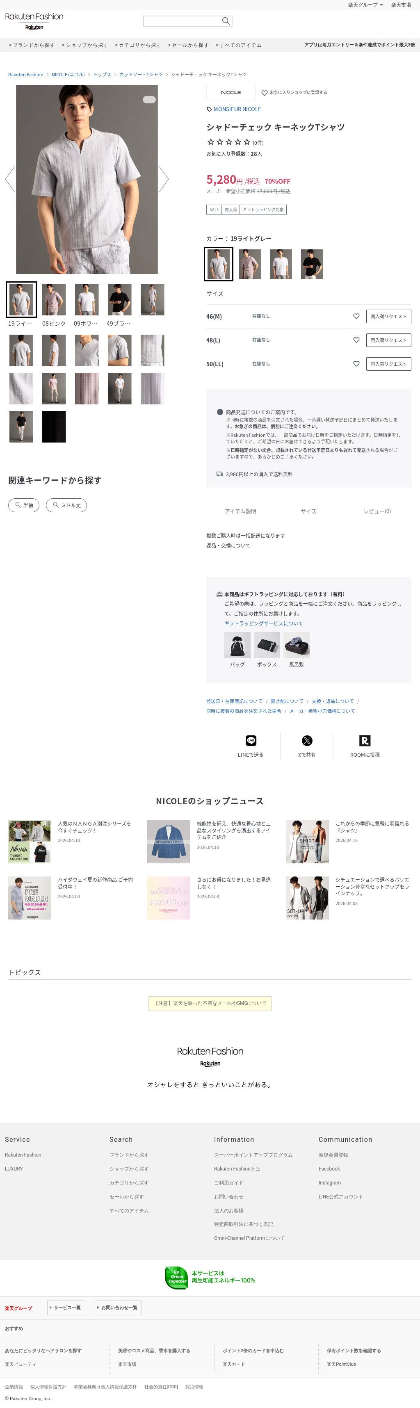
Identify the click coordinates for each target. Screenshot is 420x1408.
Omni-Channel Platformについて (249, 1238)
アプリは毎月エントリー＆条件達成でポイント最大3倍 (359, 45)
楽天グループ (363, 5)
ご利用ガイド (229, 1183)
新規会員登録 (333, 1155)
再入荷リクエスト (389, 316)
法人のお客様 (229, 1211)
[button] (10, 179)
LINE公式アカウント (341, 1197)
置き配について (287, 701)
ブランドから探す (129, 1155)
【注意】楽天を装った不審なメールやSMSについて (210, 1003)
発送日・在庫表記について (234, 701)
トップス (102, 74)
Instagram (330, 1183)
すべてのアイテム (129, 1211)
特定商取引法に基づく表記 (243, 1224)
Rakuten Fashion (68, 21)
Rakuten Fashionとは (237, 1169)
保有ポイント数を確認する (354, 1350)
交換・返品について (333, 701)
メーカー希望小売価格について (322, 710)
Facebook (329, 1169)
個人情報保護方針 (48, 1387)
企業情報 (14, 1387)
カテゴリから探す (129, 1183)
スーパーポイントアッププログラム (253, 1155)
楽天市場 (401, 5)
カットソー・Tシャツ (141, 74)
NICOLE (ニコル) (68, 74)
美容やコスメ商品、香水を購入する (154, 1350)
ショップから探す (129, 1169)
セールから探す (127, 1197)
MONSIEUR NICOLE (237, 109)
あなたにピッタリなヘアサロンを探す (43, 1350)
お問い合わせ (229, 1197)
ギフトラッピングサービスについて (263, 623)
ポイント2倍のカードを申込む (253, 1350)
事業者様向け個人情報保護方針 (105, 1387)
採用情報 (194, 1387)
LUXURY (14, 1169)
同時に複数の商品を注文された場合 (243, 710)
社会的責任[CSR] (161, 1387)
